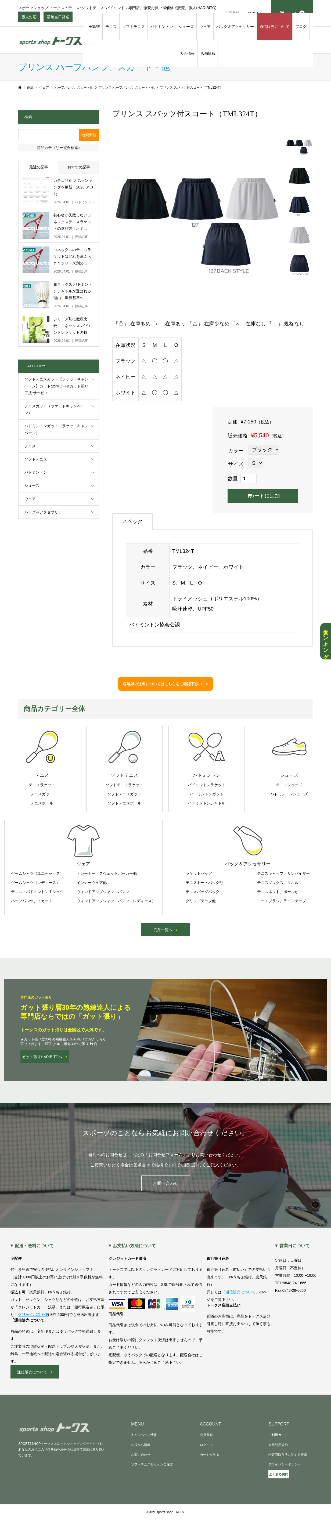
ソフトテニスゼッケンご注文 (152, 1464)
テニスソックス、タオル (277, 882)
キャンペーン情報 (144, 1435)
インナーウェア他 (92, 882)
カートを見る (209, 1455)
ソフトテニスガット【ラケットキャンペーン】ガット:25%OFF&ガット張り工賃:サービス (56, 386)
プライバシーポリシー (284, 1464)
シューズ (186, 26)
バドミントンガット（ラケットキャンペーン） (56, 429)
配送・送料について (34, 1246)
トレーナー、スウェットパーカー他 (107, 873)
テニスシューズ (289, 785)
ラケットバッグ (199, 873)
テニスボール (42, 803)
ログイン (206, 1445)
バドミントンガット (207, 794)
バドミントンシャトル (206, 803)
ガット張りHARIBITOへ (42, 1057)
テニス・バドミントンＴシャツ (37, 892)
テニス (111, 26)
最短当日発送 (58, 18)
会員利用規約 (278, 1445)
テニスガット (42, 794)
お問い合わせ (165, 1183)
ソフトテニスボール (124, 803)
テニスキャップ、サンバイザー (283, 873)
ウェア (205, 26)
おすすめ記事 (78, 167)
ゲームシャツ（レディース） (35, 882)
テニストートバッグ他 (204, 882)
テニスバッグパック (203, 892)
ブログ (301, 26)
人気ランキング (326, 641)
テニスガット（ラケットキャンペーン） (54, 409)
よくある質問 (278, 1474)
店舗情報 (207, 53)
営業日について (294, 1246)
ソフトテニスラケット (124, 785)
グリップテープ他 (201, 901)
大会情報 (187, 53)
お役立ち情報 (140, 1445)
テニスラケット (42, 785)
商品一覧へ (163, 930)
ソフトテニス (133, 26)
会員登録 (206, 1435)
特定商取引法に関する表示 (287, 1455)
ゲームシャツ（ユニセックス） (37, 873)
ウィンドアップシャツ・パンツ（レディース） (116, 901)
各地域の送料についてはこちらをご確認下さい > (165, 684)
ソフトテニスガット (124, 794)
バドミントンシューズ (289, 794)
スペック (132, 521)
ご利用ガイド (278, 1435)
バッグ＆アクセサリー (235, 26)
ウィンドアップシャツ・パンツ (103, 892)
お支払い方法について (134, 1246)
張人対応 (29, 18)
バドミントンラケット (206, 785)
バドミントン (161, 26)
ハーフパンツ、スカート (31, 901)
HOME (94, 26)
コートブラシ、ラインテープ (281, 901)
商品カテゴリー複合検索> (58, 148)
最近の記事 (38, 167)
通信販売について (275, 26)
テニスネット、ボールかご (279, 892)
